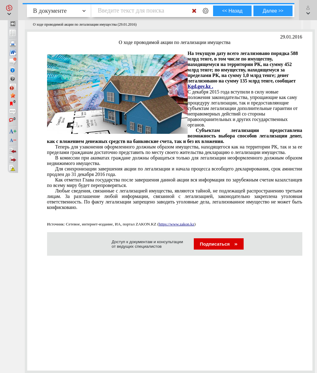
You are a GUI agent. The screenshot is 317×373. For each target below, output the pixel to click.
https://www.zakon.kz (176, 224)
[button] (9, 10)
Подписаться (219, 244)
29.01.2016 (291, 36)
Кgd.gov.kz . (200, 86)
